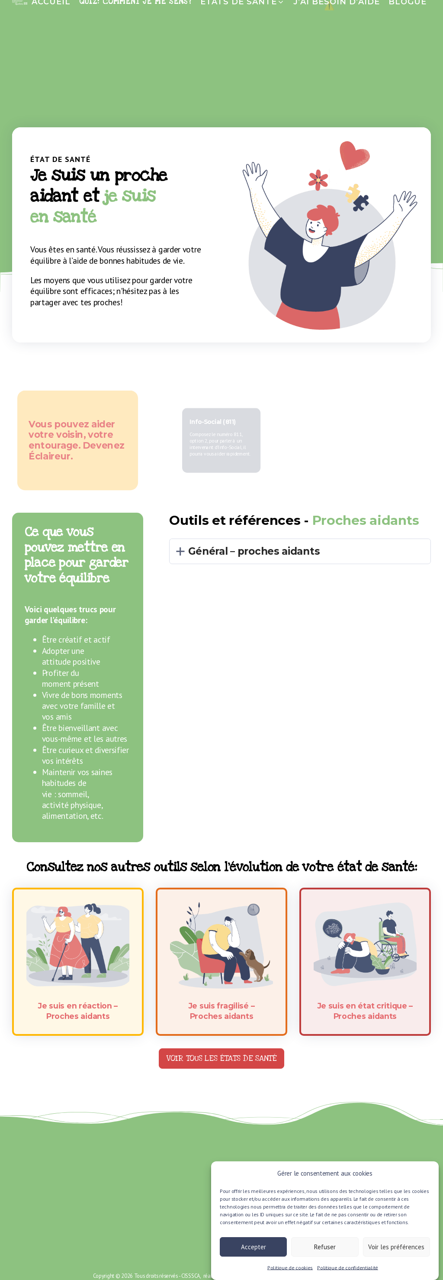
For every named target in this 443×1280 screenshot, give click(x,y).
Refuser (325, 1252)
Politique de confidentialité (347, 1273)
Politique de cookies (290, 1273)
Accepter (253, 1252)
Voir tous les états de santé (221, 1058)
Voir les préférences (396, 1252)
